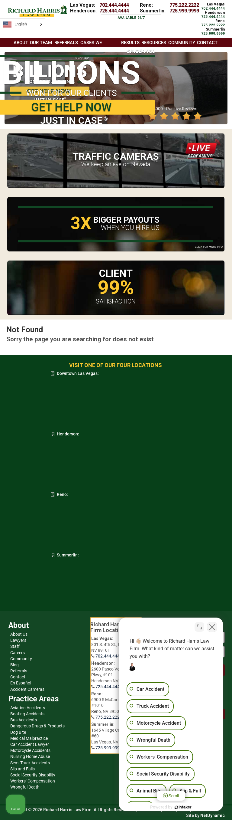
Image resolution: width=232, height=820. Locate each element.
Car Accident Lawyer (29, 744)
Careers (17, 652)
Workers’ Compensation (32, 781)
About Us (18, 634)
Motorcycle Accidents (30, 750)
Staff (15, 646)
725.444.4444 (114, 11)
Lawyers (18, 640)
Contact (17, 676)
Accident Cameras (27, 689)
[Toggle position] (199, 626)
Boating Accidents (27, 713)
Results (130, 42)
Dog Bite (18, 732)
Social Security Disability (32, 774)
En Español (20, 683)
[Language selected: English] (22, 24)
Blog (14, 664)
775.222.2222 (184, 5)
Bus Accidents (23, 719)
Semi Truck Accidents (30, 762)
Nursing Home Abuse (30, 756)
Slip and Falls (22, 768)
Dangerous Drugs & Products (37, 725)
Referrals (18, 670)
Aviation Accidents (27, 707)
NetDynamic (212, 815)
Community (21, 658)
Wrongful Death (25, 787)
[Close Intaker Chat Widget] (212, 626)
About (21, 42)
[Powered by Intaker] (181, 807)
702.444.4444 (114, 5)
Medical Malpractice (29, 738)
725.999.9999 (184, 11)
